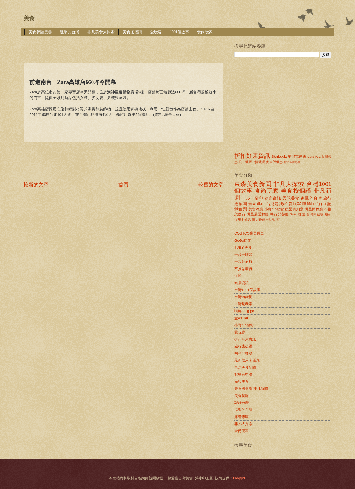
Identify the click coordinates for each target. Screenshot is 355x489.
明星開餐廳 (314, 209)
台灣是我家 (276, 203)
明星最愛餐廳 (258, 214)
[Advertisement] (124, 46)
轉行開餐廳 (279, 214)
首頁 (123, 184)
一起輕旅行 (273, 219)
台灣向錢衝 (315, 214)
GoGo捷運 (297, 214)
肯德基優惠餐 (292, 162)
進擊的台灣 (69, 32)
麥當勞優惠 (274, 162)
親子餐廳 (258, 219)
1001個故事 (179, 32)
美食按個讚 (132, 32)
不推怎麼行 (243, 269)
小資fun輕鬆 (274, 209)
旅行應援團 (243, 346)
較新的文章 (36, 184)
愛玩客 (156, 32)
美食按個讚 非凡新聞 (251, 388)
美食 (29, 18)
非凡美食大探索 (101, 32)
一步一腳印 (252, 198)
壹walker (256, 203)
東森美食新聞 (253, 184)
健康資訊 (272, 198)
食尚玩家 (205, 32)
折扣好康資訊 (252, 155)
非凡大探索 (289, 184)
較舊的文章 (210, 184)
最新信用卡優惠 (247, 360)
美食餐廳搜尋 (40, 32)
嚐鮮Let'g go (314, 203)
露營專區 (241, 417)
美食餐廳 (255, 209)
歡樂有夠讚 (294, 209)
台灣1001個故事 (247, 290)
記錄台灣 (241, 403)
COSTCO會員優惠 (249, 233)
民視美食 (291, 198)
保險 (238, 276)
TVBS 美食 (243, 247)
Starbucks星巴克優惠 (289, 156)
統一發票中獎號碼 (252, 162)
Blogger (239, 478)
